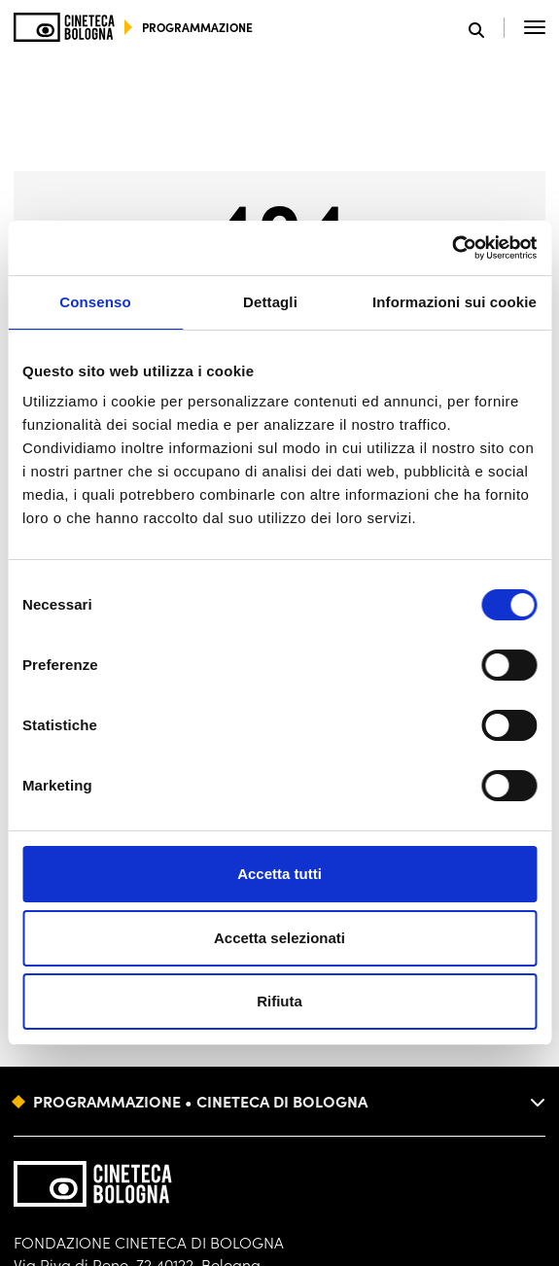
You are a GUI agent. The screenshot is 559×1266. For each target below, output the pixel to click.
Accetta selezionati (279, 938)
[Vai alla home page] (64, 27)
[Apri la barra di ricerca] (487, 28)
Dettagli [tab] (270, 302)
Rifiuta (279, 1001)
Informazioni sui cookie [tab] (454, 302)
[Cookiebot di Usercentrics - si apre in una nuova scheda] (452, 248)
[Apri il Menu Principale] (534, 27)
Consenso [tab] (94, 302)
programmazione (197, 26)
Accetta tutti (279, 873)
